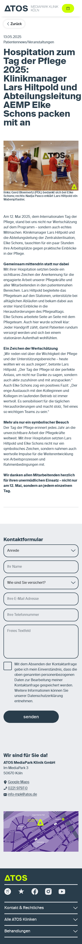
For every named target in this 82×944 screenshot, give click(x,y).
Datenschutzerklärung (45, 696)
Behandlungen (41, 931)
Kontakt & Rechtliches (41, 908)
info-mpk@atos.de (22, 794)
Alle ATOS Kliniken (41, 919)
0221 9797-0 (18, 788)
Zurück (14, 24)
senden (31, 717)
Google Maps (18, 782)
